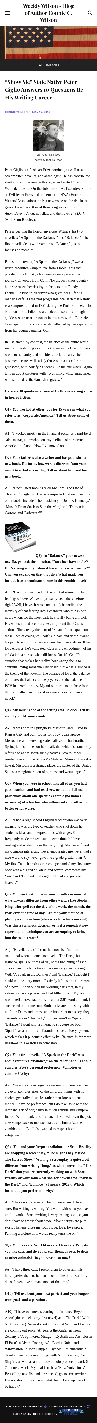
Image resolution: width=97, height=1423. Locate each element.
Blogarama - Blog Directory (35, 1413)
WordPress (33, 1406)
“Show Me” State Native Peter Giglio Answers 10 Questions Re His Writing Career (45, 89)
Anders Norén (74, 1406)
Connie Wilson (16, 111)
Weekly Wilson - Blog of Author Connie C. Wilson (48, 12)
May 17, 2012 (41, 111)
